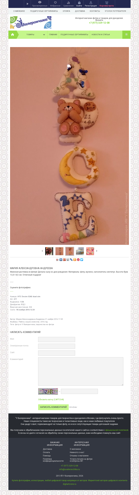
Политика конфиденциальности (53, 460)
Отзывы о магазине (79, 456)
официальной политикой (116, 430)
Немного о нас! (77, 452)
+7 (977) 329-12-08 (99, 22)
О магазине (19, 11)
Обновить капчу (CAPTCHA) (51, 399)
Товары (36, 34)
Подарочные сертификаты (44, 11)
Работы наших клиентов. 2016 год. (33, 322)
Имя (12, 339)
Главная (53, 35)
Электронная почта (19, 346)
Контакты (96, 11)
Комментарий (16, 359)
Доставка (81, 11)
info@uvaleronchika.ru (69, 469)
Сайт (12, 352)
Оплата (66, 11)
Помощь (47, 456)
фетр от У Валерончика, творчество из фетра (34, 324)
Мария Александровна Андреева (30, 319)
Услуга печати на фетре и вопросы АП (81, 460)
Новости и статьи (101, 35)
